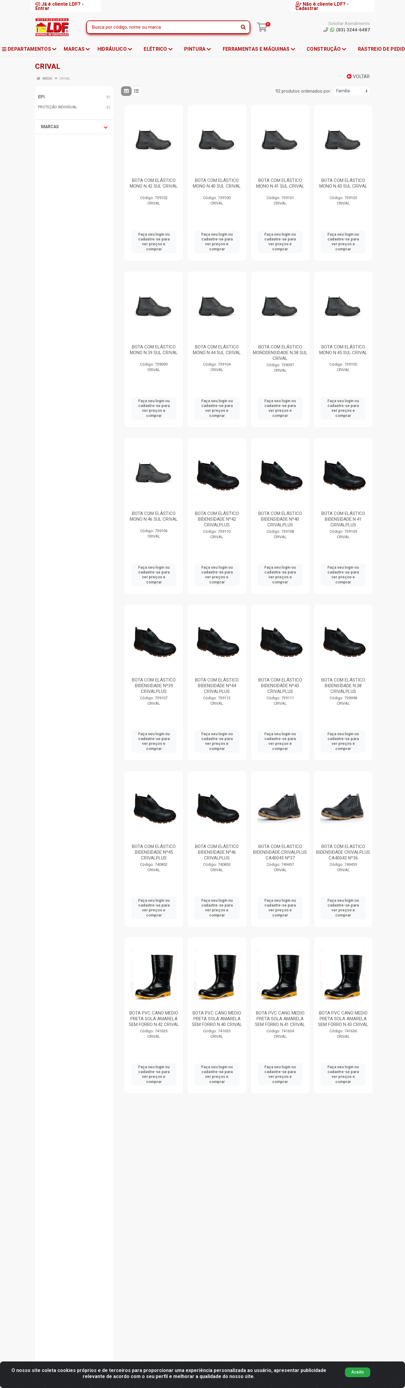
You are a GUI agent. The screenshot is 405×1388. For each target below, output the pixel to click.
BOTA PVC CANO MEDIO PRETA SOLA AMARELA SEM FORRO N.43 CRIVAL (343, 1018)
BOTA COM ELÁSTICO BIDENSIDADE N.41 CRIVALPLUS (343, 519)
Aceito (357, 1372)
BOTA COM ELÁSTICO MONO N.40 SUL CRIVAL (217, 183)
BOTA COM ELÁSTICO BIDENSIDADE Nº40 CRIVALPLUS (280, 519)
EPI (41, 96)
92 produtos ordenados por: (303, 91)
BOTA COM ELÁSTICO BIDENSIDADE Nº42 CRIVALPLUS (217, 519)
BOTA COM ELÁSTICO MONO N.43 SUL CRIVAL (343, 183)
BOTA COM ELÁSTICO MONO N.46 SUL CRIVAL (154, 516)
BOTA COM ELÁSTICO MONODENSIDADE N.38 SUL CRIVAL (280, 352)
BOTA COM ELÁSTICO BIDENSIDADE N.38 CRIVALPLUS (343, 685)
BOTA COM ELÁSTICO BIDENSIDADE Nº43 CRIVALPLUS (280, 685)
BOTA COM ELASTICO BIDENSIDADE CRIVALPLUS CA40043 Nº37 (280, 852)
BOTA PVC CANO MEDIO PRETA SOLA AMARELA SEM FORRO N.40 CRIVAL (217, 1018)
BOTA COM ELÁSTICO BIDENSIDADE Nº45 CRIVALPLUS (154, 852)
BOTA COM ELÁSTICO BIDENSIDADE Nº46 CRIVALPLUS (217, 852)
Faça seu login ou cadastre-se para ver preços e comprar (154, 241)
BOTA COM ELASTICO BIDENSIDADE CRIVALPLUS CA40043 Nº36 (343, 852)
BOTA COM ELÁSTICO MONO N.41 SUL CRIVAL (280, 183)
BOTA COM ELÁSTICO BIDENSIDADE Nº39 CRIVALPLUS (154, 685)
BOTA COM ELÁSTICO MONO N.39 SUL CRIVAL (154, 349)
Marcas (74, 127)
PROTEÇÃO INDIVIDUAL (57, 107)
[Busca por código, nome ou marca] (162, 27)
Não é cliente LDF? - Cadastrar (322, 6)
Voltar (358, 76)
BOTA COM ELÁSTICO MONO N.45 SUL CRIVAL (343, 349)
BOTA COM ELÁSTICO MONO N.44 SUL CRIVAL (217, 349)
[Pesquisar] (243, 27)
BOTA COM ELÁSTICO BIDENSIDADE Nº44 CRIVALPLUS (217, 685)
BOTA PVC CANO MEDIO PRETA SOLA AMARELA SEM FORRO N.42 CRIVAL (154, 1018)
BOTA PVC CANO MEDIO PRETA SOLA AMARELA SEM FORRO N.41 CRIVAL (280, 1018)
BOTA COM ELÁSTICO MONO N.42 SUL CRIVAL (154, 183)
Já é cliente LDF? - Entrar (59, 6)
